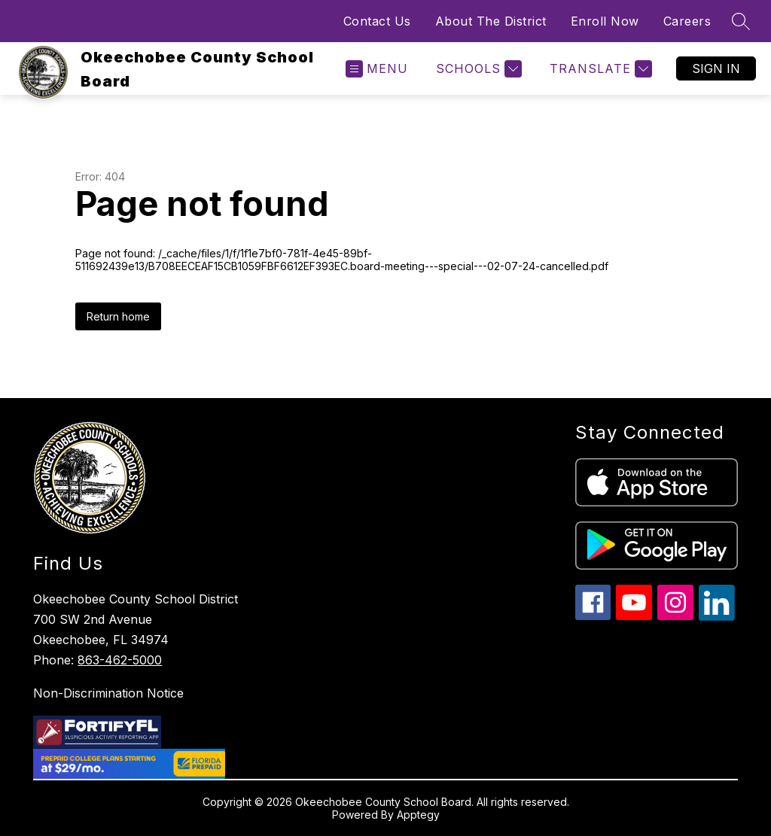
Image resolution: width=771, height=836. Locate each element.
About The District (491, 21)
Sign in (716, 68)
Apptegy (418, 814)
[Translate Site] (599, 68)
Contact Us (377, 21)
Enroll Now (605, 21)
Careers (687, 21)
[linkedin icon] (717, 617)
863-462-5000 (120, 659)
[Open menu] (377, 68)
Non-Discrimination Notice (108, 693)
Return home (118, 316)
